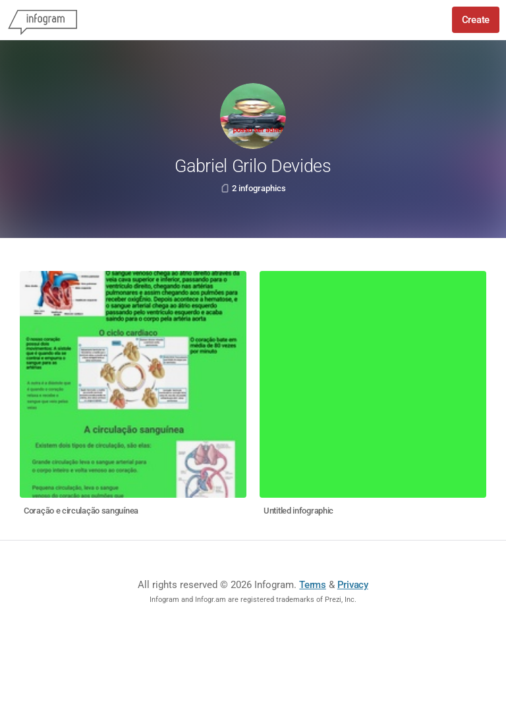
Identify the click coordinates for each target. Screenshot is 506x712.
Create (476, 20)
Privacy (352, 585)
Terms (312, 585)
